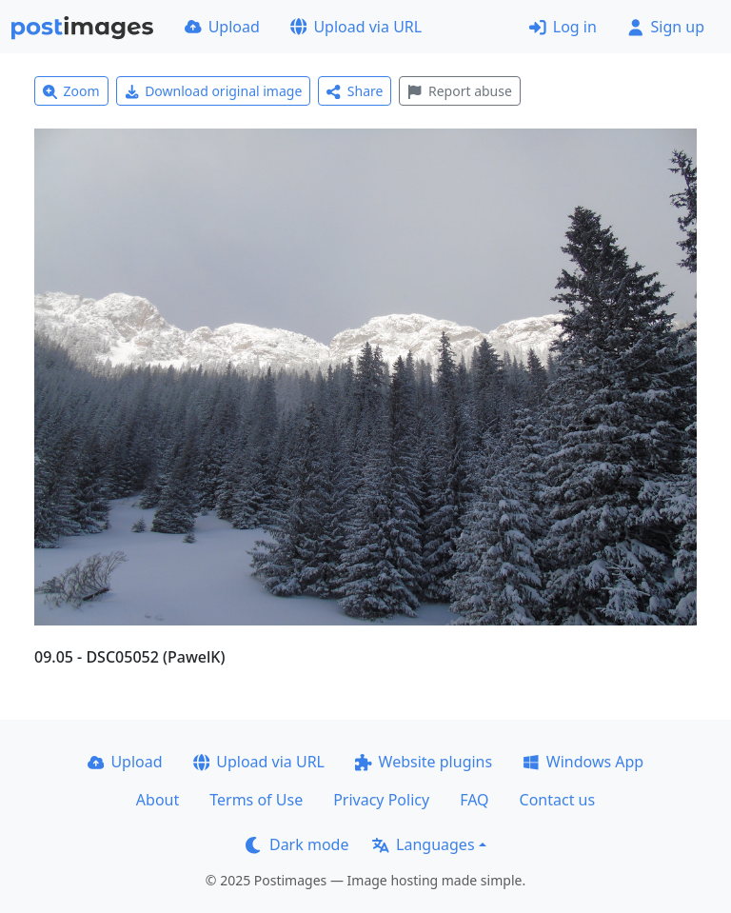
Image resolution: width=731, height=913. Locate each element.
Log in (563, 26)
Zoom (71, 91)
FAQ (474, 799)
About (157, 799)
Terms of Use (256, 799)
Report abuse (459, 91)
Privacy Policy (381, 799)
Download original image (214, 91)
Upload (222, 26)
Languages (423, 844)
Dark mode (297, 844)
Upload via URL (356, 26)
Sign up (665, 26)
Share (354, 91)
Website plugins (423, 761)
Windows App (583, 761)
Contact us (558, 799)
